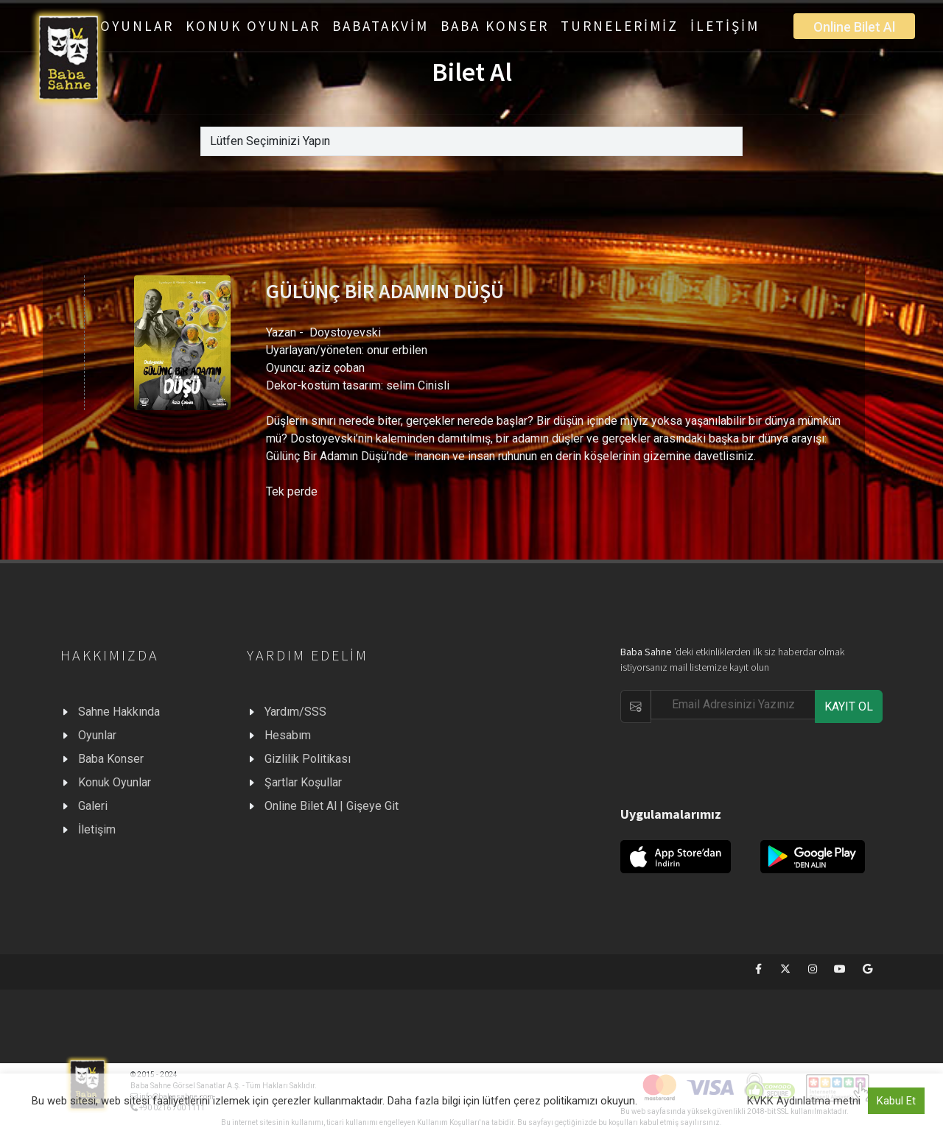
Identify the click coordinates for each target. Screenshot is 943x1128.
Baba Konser (111, 759)
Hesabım (287, 735)
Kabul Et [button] (896, 1100)
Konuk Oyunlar (114, 782)
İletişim (97, 829)
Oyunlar (97, 735)
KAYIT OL (848, 706)
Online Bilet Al (854, 27)
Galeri (93, 806)
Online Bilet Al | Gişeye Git (331, 806)
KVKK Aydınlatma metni (803, 1100)
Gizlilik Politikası (307, 759)
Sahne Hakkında (119, 712)
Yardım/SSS (295, 712)
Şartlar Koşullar (303, 782)
